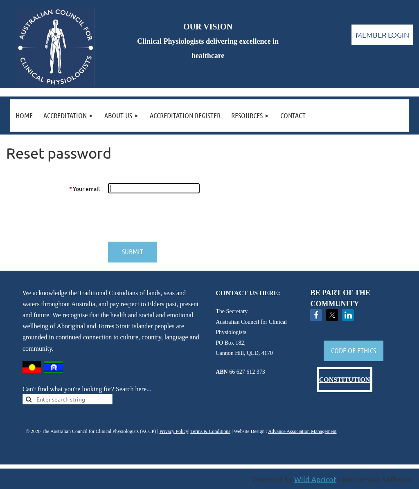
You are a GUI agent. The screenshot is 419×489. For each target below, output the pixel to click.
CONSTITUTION (344, 379)
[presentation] (170, 217)
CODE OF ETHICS (353, 350)
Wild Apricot (315, 479)
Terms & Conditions (210, 431)
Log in (382, 35)
